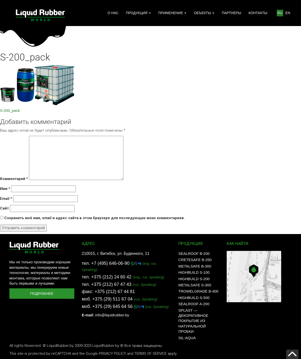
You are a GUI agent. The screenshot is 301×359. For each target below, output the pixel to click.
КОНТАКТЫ (257, 13)
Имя (5, 188)
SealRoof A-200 (193, 304)
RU (279, 13)
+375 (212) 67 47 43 (111, 284)
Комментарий (14, 179)
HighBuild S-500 (194, 298)
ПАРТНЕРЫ (231, 13)
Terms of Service (150, 353)
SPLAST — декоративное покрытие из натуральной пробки (193, 321)
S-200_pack (10, 110)
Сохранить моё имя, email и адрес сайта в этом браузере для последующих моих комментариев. (94, 218)
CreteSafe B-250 (195, 260)
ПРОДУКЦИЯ (138, 13)
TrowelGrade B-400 (198, 291)
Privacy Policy (112, 353)
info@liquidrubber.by (112, 315)
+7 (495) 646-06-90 (111, 263)
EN (287, 13)
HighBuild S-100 (194, 272)
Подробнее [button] (42, 293)
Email (6, 198)
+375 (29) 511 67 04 (112, 299)
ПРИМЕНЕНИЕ (172, 13)
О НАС (113, 13)
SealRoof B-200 (194, 253)
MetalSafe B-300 (194, 266)
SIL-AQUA (187, 338)
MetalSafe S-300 (194, 285)
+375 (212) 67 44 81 (115, 291)
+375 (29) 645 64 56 (113, 306)
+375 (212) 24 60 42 (111, 276)
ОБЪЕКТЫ (204, 13)
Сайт (4, 208)
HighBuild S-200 (194, 279)
